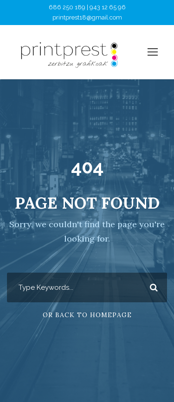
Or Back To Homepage (87, 315)
